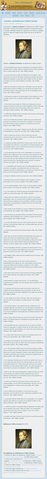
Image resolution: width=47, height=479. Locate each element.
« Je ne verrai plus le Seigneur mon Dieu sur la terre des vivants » (22, 472)
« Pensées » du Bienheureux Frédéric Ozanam (20, 21)
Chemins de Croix (40, 13)
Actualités (8, 13)
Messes (14, 13)
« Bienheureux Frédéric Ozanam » (32, 459)
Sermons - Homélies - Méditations (12, 24)
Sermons (20, 13)
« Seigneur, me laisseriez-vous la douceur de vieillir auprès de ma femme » (23, 466)
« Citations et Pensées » (16, 461)
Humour (27, 15)
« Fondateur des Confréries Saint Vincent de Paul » (22, 456)
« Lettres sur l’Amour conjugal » (15, 463)
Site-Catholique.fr (23, 3)
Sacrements (16, 15)
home (3, 13)
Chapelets (31, 13)
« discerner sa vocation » (30, 469)
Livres (22, 15)
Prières (26, 13)
